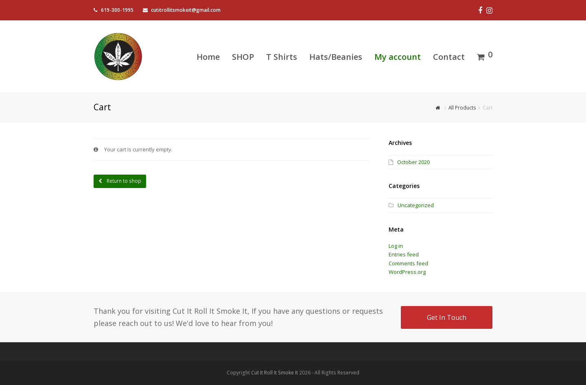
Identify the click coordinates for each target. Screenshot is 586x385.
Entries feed (404, 254)
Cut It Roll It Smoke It (274, 372)
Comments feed (408, 263)
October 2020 (413, 162)
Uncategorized (416, 205)
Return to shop (123, 180)
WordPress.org (407, 272)
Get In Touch (446, 317)
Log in (396, 245)
